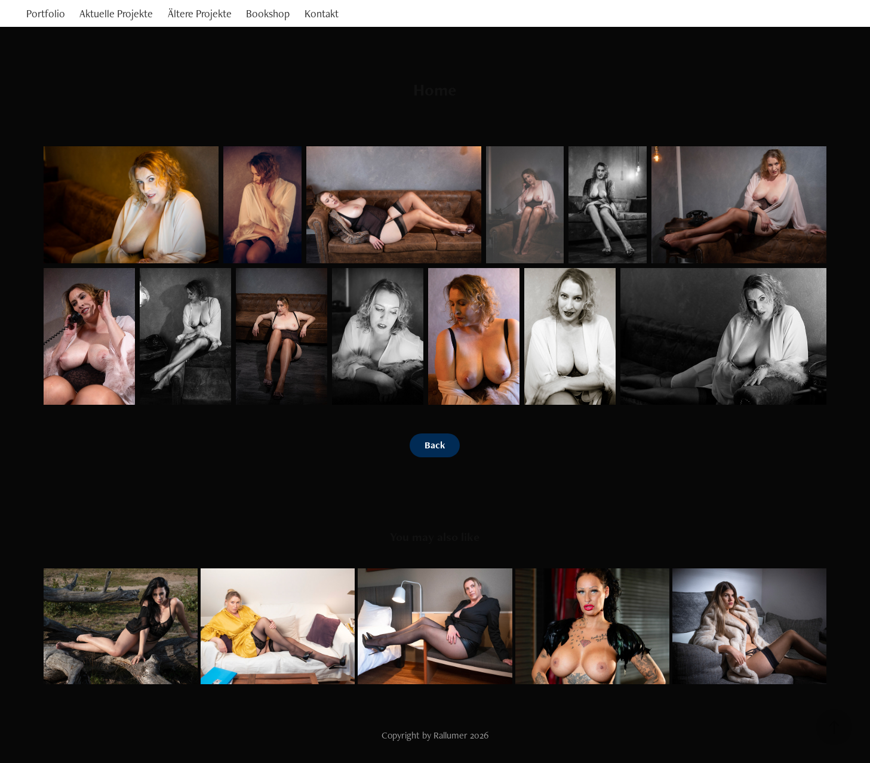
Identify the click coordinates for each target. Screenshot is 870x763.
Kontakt (322, 13)
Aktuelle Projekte (116, 13)
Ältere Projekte (200, 13)
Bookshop (268, 13)
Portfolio (45, 13)
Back (435, 445)
